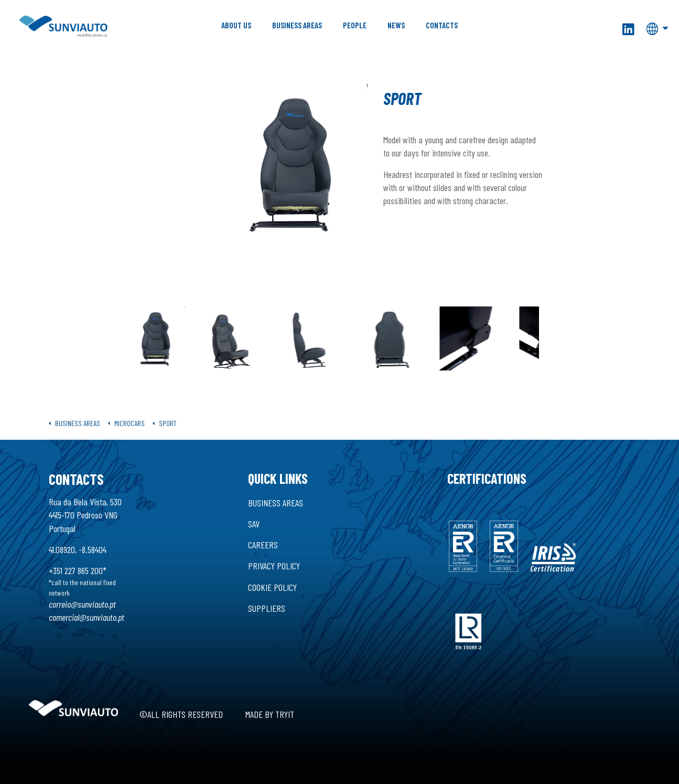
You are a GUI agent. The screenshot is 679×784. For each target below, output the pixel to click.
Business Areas (297, 25)
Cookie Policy (272, 587)
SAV (254, 523)
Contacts (442, 25)
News (396, 25)
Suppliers (266, 608)
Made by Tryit (269, 714)
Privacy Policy (274, 565)
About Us (236, 25)
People (355, 25)
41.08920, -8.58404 (77, 549)
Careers (263, 544)
